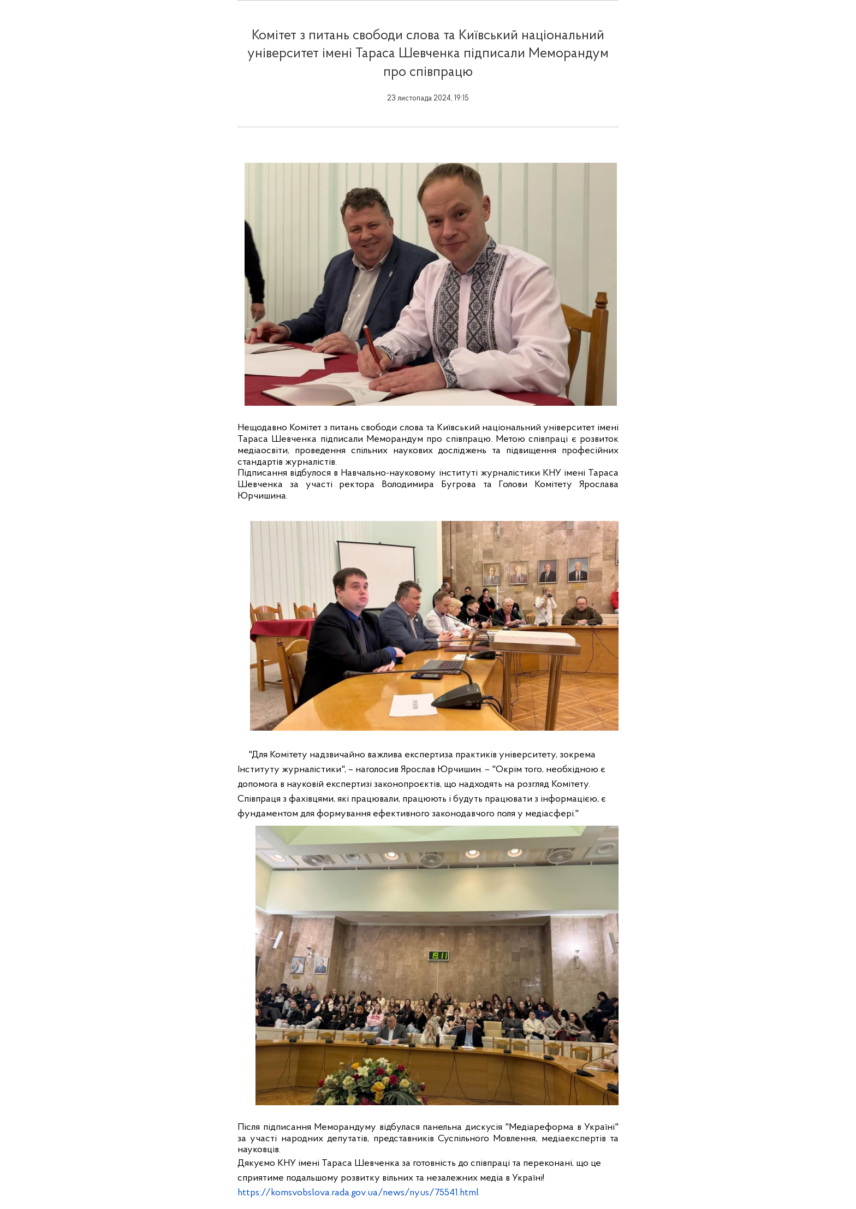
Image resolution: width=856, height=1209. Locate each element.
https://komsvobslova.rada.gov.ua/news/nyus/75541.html (358, 1193)
